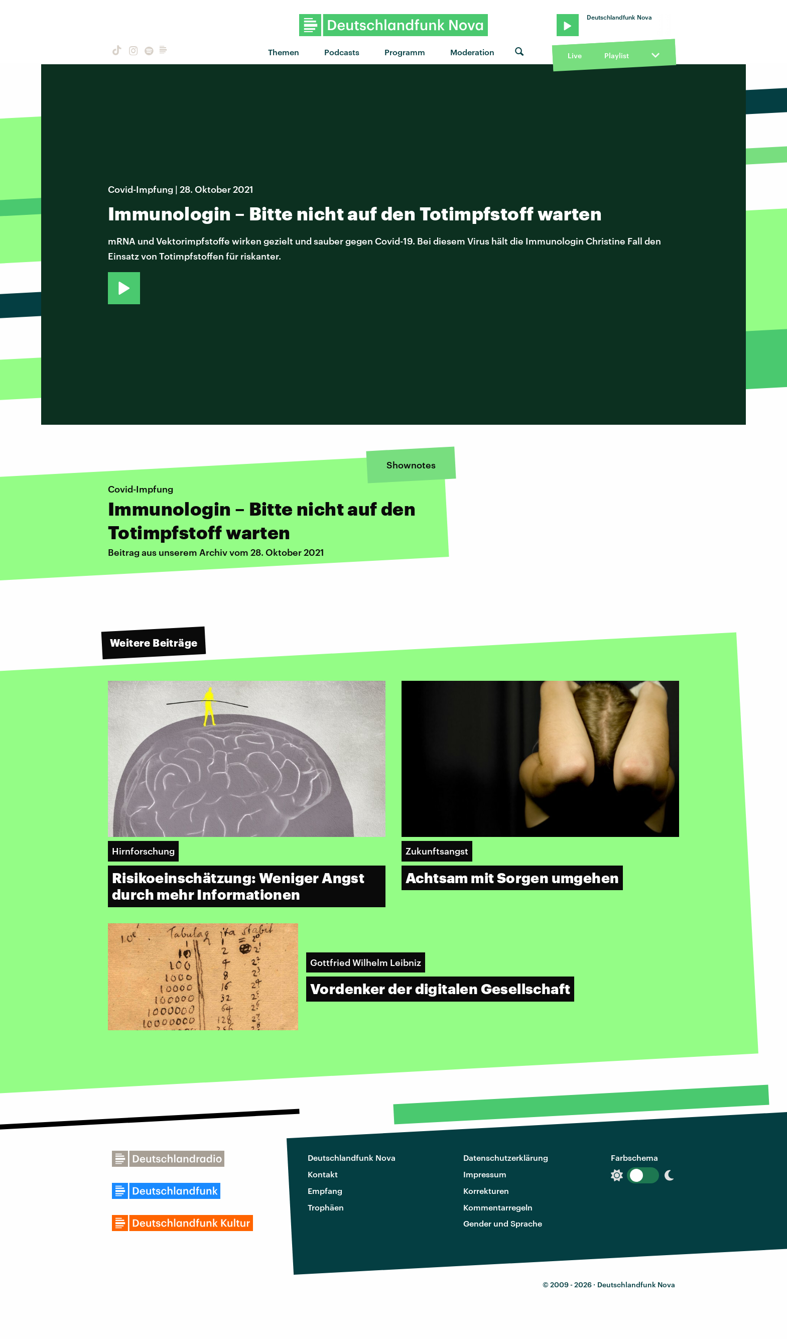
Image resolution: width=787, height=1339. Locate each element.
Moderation (472, 52)
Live (575, 55)
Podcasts (341, 52)
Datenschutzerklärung (505, 1157)
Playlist (616, 55)
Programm (404, 52)
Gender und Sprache (502, 1223)
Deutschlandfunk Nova (352, 1157)
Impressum (484, 1174)
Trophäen (326, 1207)
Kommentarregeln (498, 1207)
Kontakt (323, 1174)
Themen (283, 52)
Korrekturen (486, 1190)
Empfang (325, 1190)
